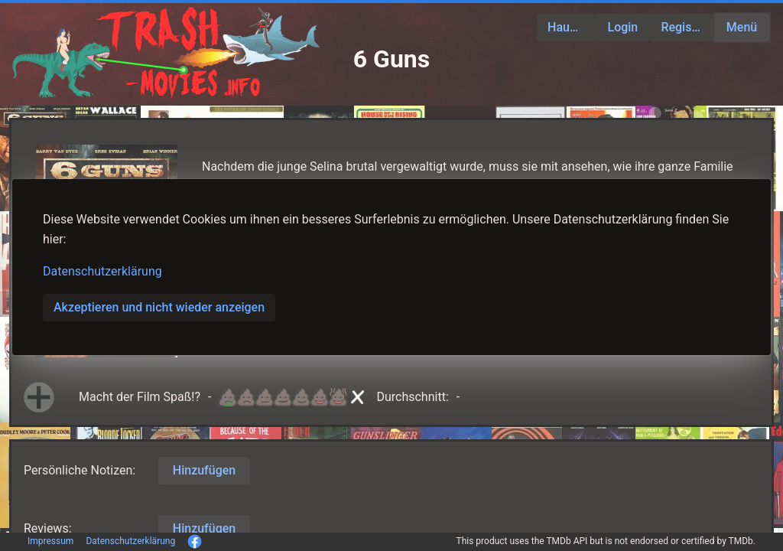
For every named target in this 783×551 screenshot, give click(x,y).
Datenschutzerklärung (102, 271)
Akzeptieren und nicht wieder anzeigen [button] (159, 307)
